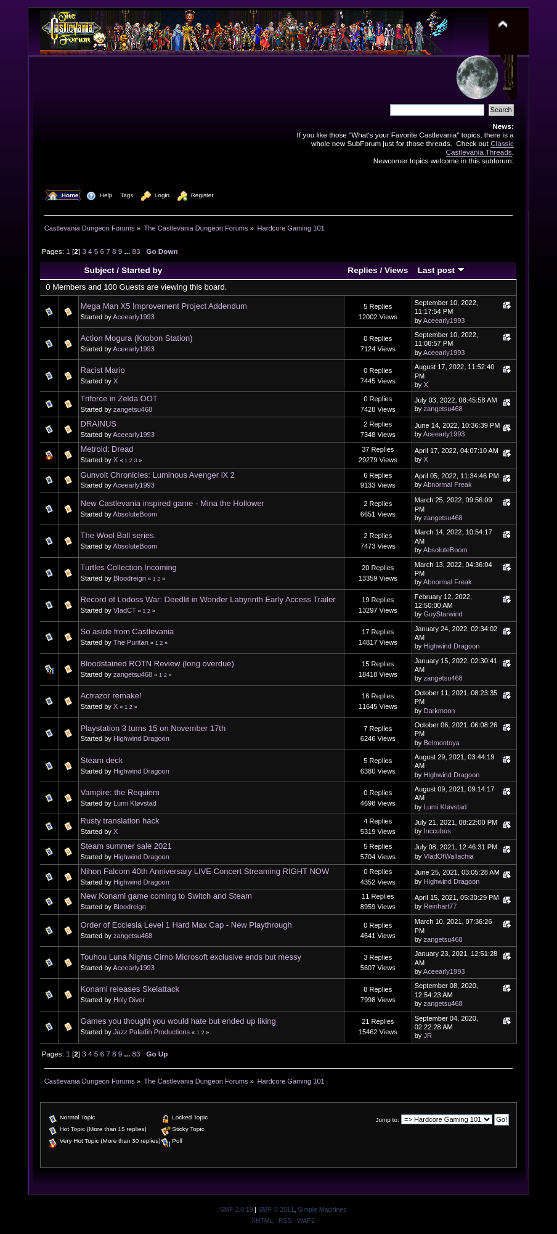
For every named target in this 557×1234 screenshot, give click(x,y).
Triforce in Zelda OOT (119, 398)
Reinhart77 (440, 906)
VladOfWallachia (448, 856)
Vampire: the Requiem (120, 792)
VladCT (124, 610)
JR (427, 1035)
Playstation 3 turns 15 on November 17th (153, 728)
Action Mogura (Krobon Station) (137, 338)
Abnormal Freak (447, 484)
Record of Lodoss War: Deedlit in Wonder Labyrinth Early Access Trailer (208, 599)
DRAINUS (99, 423)
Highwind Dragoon (451, 646)
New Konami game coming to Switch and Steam (166, 896)
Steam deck (102, 760)
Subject (99, 270)
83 (136, 251)
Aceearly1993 (134, 317)
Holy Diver (129, 999)
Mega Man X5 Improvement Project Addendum (164, 306)
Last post (441, 270)
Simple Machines (322, 1209)
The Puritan (130, 642)
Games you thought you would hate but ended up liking (178, 1021)
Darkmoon (439, 710)
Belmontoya (441, 742)
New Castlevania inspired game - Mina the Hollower (172, 503)
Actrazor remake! (111, 695)
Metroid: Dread (107, 449)
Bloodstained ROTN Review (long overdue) (157, 663)
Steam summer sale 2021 (126, 846)
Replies (362, 270)
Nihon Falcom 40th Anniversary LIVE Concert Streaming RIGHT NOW (205, 871)
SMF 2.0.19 (236, 1209)
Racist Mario (103, 370)
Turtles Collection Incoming (129, 567)
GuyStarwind (442, 614)
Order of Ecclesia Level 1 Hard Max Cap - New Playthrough (186, 925)
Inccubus (436, 831)
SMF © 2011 (276, 1209)
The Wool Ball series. (119, 535)
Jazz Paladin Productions (151, 1032)
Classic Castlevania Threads (480, 147)
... (128, 251)
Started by (141, 270)
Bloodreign (129, 578)
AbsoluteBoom (135, 514)
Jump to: (387, 1119)
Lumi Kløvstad (135, 803)
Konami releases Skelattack (130, 989)
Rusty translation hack (120, 820)
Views (396, 270)
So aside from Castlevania (127, 631)
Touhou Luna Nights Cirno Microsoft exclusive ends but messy (191, 957)
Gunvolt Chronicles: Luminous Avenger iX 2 (158, 475)
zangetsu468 (132, 409)
